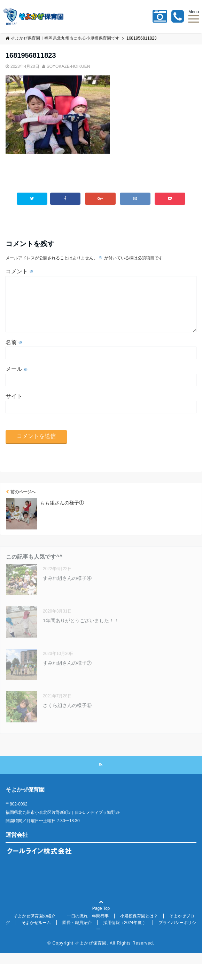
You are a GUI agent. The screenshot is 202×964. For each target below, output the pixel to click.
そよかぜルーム (36, 933)
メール (17, 380)
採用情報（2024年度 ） (125, 933)
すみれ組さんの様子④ (67, 589)
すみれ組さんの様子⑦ (67, 674)
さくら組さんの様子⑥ (67, 716)
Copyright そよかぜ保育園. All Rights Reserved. (104, 954)
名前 (14, 353)
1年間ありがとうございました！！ (81, 631)
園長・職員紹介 (77, 933)
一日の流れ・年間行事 (88, 927)
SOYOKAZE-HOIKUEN (68, 66)
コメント (19, 271)
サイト (14, 407)
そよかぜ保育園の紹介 (34, 927)
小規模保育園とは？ (139, 927)
